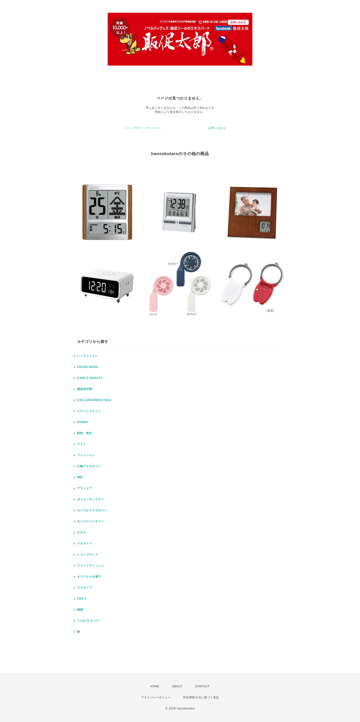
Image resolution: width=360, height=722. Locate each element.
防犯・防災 (84, 433)
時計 (80, 477)
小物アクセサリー (89, 466)
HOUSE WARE (87, 367)
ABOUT (177, 686)
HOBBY (82, 422)
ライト (81, 444)
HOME (154, 686)
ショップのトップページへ (143, 128)
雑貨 (80, 609)
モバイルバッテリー (90, 521)
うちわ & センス (88, 620)
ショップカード (87, 554)
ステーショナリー (89, 411)
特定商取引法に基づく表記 (201, 697)
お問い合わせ (217, 128)
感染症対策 (84, 389)
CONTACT (202, 686)
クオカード (84, 543)
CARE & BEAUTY (90, 378)
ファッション (86, 455)
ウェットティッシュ (90, 565)
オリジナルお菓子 (89, 576)
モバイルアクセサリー (92, 510)
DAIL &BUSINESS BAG (94, 400)
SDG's (82, 598)
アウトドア (84, 488)
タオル (81, 532)
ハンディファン (87, 356)
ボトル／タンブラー (90, 499)
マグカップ (84, 587)
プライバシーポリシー (156, 697)
